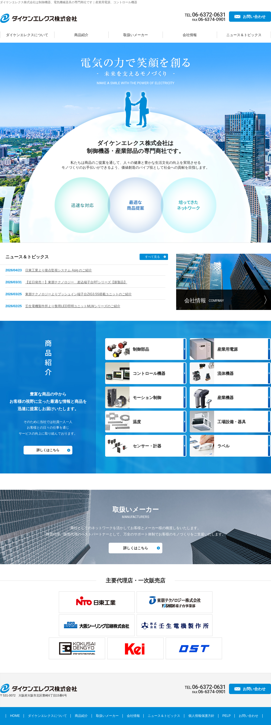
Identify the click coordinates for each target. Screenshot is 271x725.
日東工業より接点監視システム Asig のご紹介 (58, 270)
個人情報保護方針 (201, 716)
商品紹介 (81, 35)
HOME (15, 716)
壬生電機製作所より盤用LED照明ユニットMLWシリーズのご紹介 (72, 306)
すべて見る (152, 256)
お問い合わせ (254, 16)
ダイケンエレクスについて (27, 35)
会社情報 (190, 35)
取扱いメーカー (135, 35)
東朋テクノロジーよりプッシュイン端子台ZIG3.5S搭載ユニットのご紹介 (78, 294)
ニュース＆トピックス (244, 35)
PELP (226, 716)
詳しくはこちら (48, 450)
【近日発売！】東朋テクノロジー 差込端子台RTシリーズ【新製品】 (76, 282)
